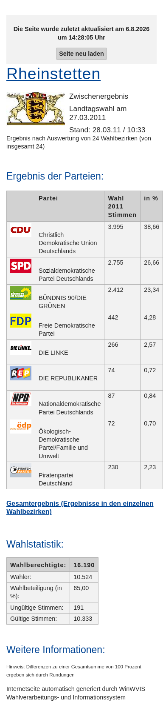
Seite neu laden (81, 53)
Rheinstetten (53, 74)
